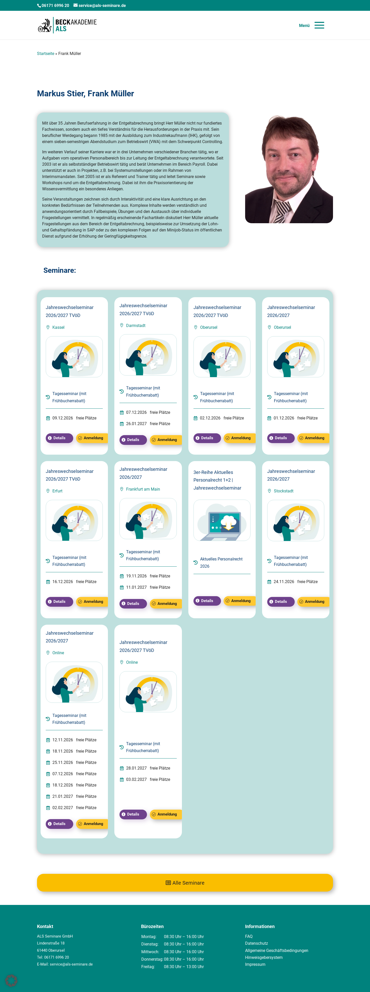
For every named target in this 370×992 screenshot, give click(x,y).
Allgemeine (255, 950)
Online (58, 652)
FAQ (249, 936)
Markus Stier (60, 93)
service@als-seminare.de (71, 964)
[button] (11, 980)
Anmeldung (93, 438)
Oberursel (208, 327)
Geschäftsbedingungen (287, 950)
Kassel (58, 327)
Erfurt (57, 491)
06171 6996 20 (56, 957)
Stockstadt (283, 491)
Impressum (255, 964)
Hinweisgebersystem (264, 957)
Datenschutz (256, 943)
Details (59, 438)
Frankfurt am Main (143, 489)
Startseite (45, 53)
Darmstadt (135, 325)
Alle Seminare (188, 883)
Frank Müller (111, 93)
